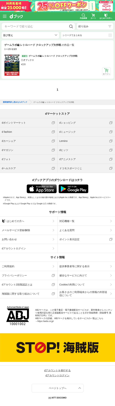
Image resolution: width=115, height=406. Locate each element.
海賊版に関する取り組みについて (20, 293)
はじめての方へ (13, 221)
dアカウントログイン (14, 248)
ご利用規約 (8, 266)
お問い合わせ (9, 239)
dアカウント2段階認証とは (17, 284)
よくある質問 (66, 230)
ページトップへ (57, 388)
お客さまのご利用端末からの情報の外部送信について (83, 294)
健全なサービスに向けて (73, 275)
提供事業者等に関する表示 (74, 266)
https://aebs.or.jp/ (45, 321)
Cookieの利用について (72, 284)
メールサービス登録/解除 (16, 230)
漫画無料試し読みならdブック (15, 102)
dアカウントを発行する (57, 370)
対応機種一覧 (66, 221)
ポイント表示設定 (69, 239)
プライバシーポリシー (14, 275)
